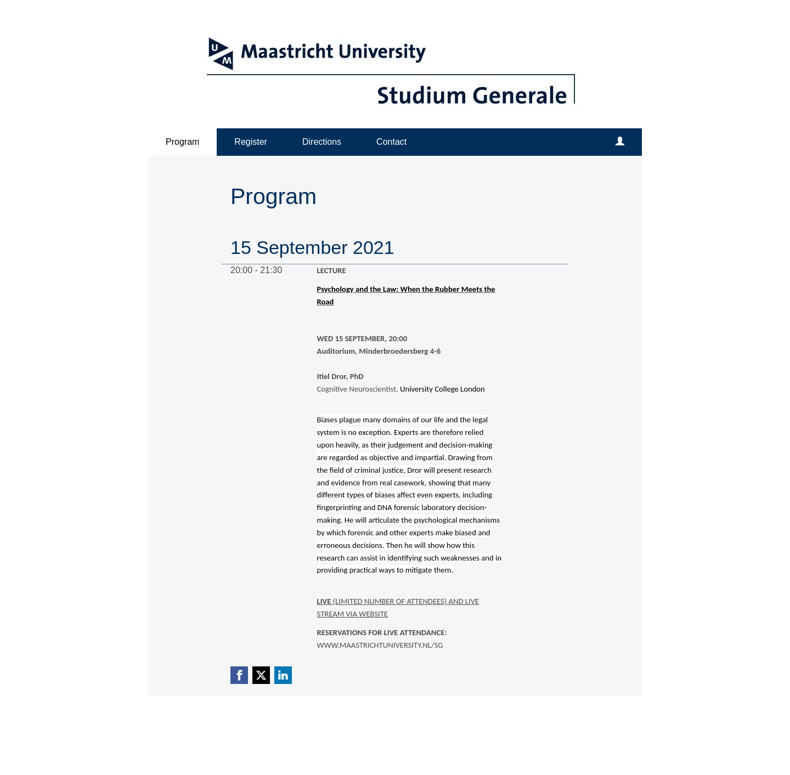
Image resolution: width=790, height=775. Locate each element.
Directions (321, 141)
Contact (391, 141)
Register (250, 141)
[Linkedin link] (283, 675)
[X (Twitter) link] (261, 675)
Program (182, 141)
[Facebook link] (239, 675)
